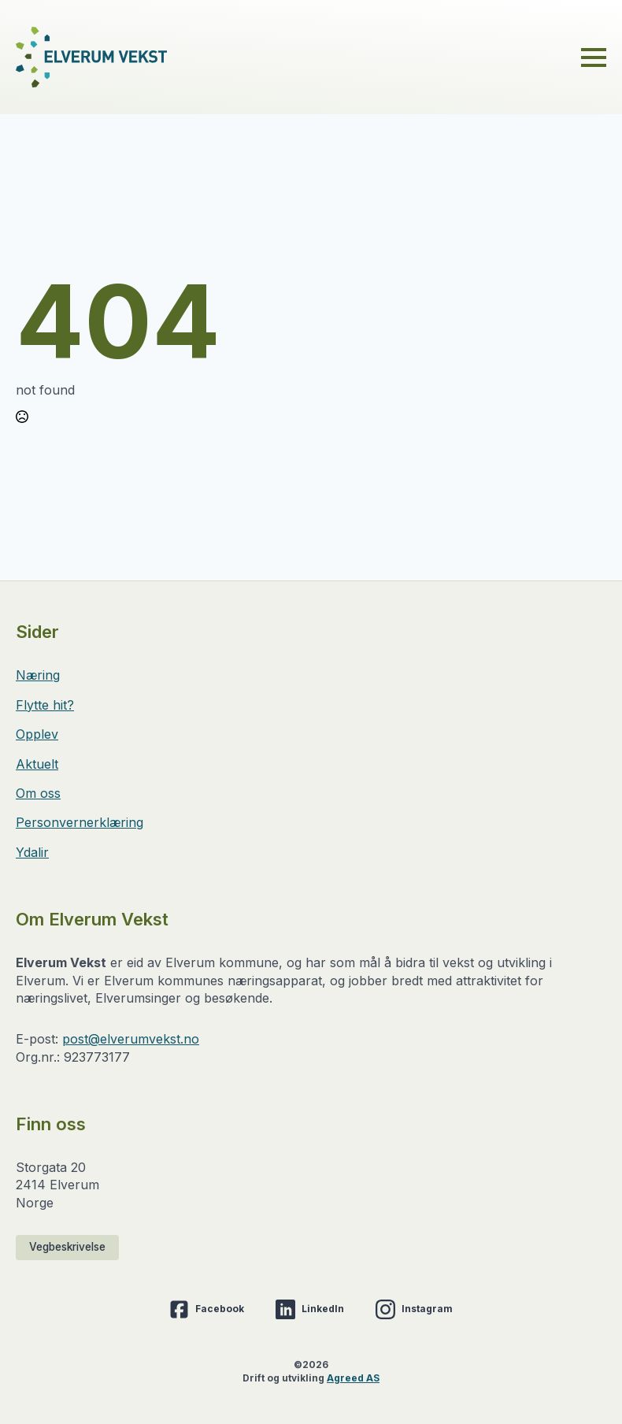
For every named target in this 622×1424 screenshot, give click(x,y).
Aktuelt (37, 764)
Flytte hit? (45, 705)
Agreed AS (353, 1378)
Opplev (37, 734)
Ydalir (32, 852)
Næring (38, 675)
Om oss (38, 793)
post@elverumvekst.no (130, 1039)
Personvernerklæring (79, 822)
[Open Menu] (593, 57)
